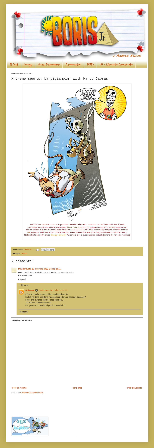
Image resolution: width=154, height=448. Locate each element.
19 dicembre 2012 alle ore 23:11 (46, 269)
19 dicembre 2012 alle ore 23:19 (53, 290)
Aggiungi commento (22, 320)
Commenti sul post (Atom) (31, 393)
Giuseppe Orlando (58, 235)
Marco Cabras (73, 227)
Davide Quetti (24, 269)
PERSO (90, 64)
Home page (77, 388)
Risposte (25, 285)
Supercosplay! (73, 64)
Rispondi (22, 279)
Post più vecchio (134, 388)
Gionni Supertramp (49, 64)
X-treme (24, 254)
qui (28, 232)
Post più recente (19, 388)
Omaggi (28, 64)
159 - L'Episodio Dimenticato (116, 64)
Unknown (29, 290)
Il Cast (14, 64)
